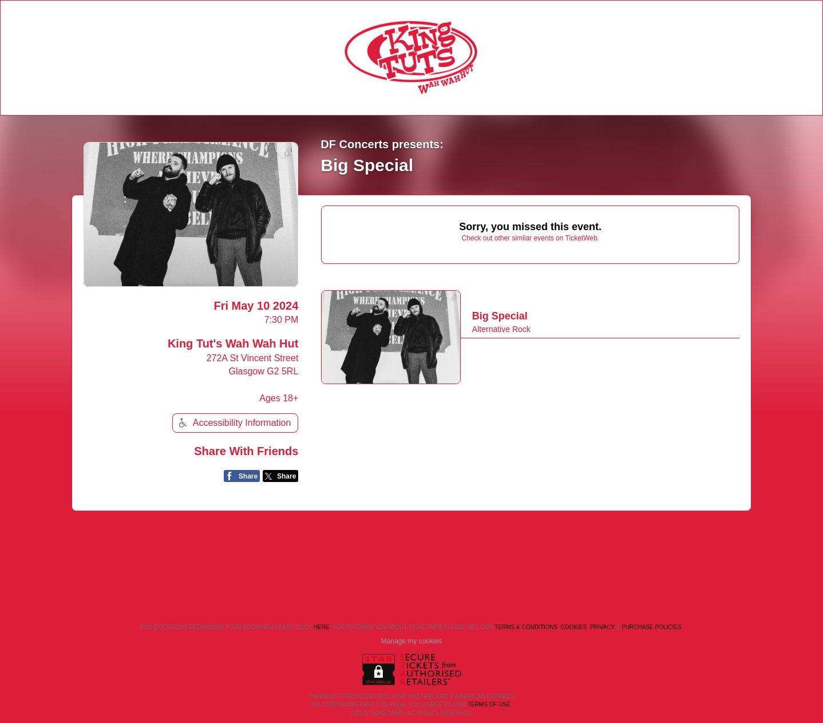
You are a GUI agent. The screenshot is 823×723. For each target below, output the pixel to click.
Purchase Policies (651, 627)
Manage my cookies (411, 641)
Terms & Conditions (525, 627)
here (322, 627)
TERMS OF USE (489, 704)
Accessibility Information (233, 423)
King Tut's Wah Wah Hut (233, 343)
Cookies (574, 627)
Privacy (602, 627)
